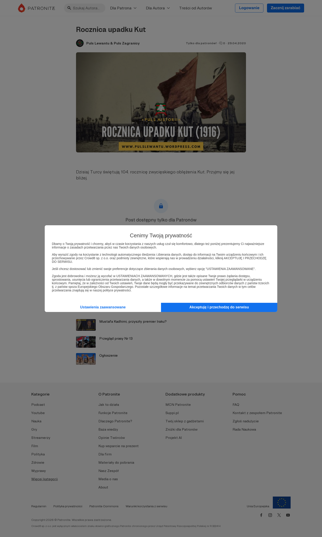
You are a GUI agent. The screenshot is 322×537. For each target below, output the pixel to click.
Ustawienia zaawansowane (103, 307)
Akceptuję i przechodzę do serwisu (219, 307)
